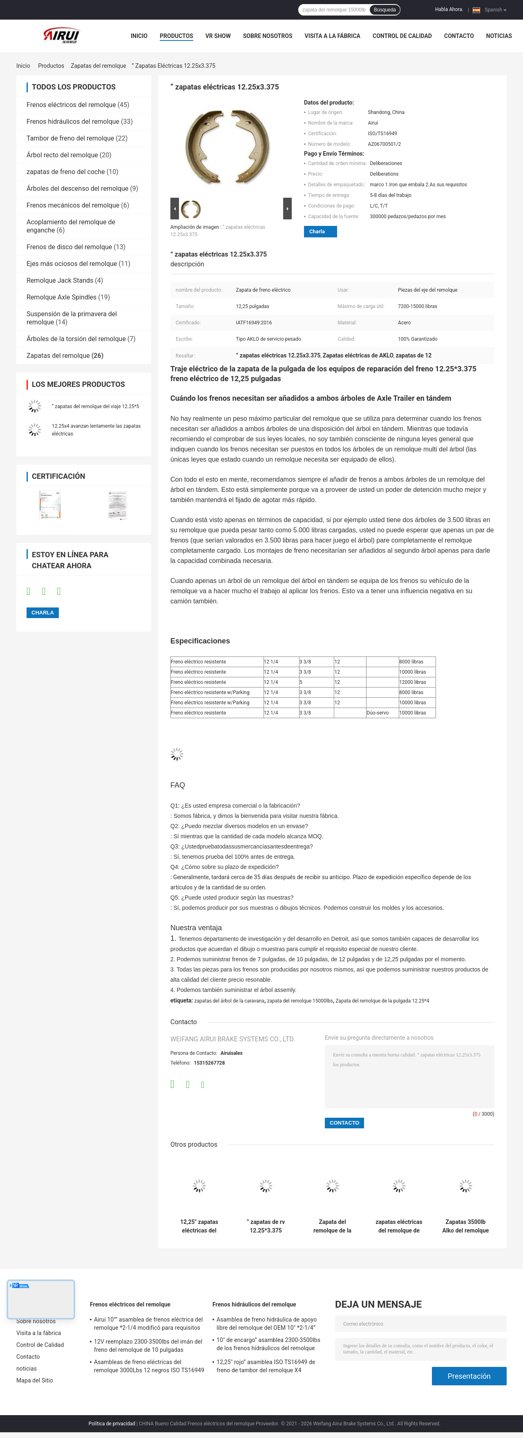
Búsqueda (385, 10)
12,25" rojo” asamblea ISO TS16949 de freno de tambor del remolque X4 (266, 1366)
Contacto (459, 36)
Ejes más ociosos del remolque (72, 264)
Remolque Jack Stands (60, 280)
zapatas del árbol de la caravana (229, 1001)
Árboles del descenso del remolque (77, 188)
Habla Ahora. (449, 9)
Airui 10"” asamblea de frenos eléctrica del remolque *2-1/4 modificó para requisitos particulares (148, 1324)
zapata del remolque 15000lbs (300, 1001)
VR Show (218, 36)
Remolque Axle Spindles (61, 297)
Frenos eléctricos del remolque (71, 105)
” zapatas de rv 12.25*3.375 (266, 1226)
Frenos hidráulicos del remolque (73, 121)
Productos (176, 36)
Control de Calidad (402, 36)
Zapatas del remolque (98, 66)
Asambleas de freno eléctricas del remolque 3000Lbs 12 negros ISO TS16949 (149, 1366)
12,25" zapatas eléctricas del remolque (199, 1226)
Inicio (139, 36)
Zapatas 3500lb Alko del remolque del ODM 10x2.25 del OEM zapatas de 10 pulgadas (465, 1226)
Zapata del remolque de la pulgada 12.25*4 (382, 1001)
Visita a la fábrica (332, 36)
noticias (499, 36)
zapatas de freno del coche (66, 172)
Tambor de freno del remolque (70, 138)
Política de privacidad (112, 1424)
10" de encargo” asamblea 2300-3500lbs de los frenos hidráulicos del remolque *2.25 (268, 1345)
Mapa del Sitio (34, 1380)
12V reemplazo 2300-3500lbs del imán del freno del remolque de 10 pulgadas (148, 1345)
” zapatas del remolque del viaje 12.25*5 (95, 406)
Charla (317, 231)
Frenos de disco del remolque (69, 247)
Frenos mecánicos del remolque (73, 205)
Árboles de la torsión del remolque (76, 339)
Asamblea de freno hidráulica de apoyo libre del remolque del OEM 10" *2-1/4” (267, 1323)
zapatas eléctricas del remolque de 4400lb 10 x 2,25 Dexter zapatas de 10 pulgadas (398, 1226)
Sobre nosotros (268, 36)
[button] (332, 505)
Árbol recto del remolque (62, 155)
